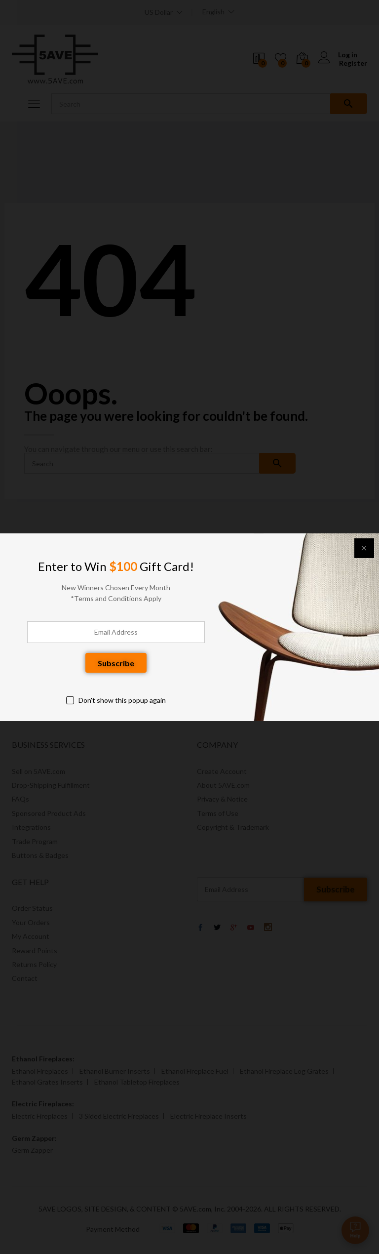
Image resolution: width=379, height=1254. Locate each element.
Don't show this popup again (122, 700)
